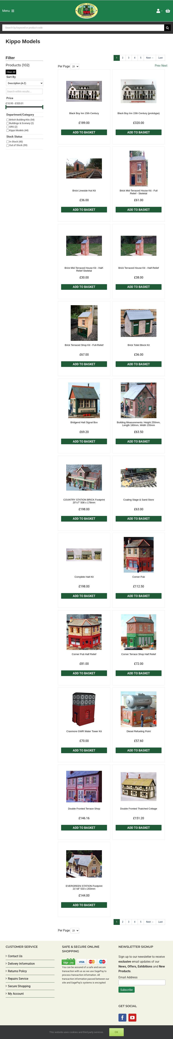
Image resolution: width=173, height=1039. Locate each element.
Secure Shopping (19, 986)
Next (164, 65)
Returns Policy (17, 971)
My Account (16, 993)
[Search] (167, 27)
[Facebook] (122, 1018)
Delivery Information (21, 963)
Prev (158, 65)
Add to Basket (84, 132)
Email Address (127, 977)
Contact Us (15, 956)
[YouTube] (132, 1018)
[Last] (160, 58)
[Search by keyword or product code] (83, 27)
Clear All (11, 72)
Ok (116, 1032)
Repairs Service (18, 978)
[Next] (150, 58)
